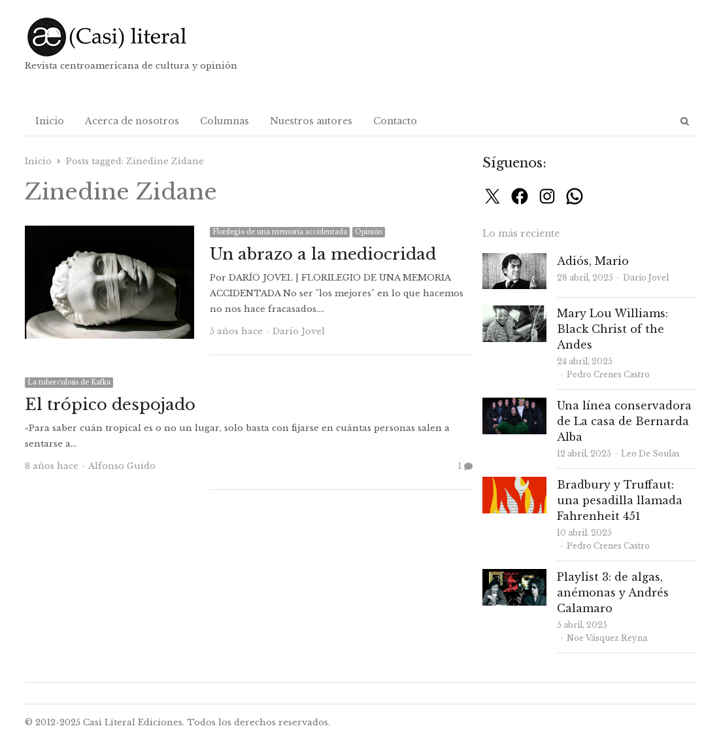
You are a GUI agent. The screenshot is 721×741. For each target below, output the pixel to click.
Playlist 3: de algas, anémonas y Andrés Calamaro (613, 592)
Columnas (224, 121)
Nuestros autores (311, 121)
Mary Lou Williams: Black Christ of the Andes (612, 329)
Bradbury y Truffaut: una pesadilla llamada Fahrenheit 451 (619, 500)
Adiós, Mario (593, 260)
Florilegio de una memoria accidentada (279, 232)
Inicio (49, 121)
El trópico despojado (110, 404)
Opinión (368, 232)
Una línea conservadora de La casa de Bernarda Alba (624, 421)
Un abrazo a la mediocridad (323, 254)
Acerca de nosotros (132, 121)
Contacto (395, 121)
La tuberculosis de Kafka (68, 382)
